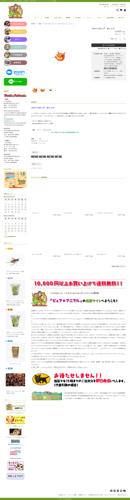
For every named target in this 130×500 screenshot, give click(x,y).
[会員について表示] (124, 9)
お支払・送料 (57, 17)
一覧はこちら (118, 266)
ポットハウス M (36, 254)
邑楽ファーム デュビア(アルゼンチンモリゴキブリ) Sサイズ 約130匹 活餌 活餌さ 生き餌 (15, 334)
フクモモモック (101, 254)
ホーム (36, 17)
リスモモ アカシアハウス (105, 213)
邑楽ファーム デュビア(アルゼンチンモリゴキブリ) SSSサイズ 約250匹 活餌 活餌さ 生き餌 (15, 303)
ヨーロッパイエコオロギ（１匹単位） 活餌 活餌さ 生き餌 (15, 272)
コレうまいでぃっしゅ (15, 363)
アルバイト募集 (72, 495)
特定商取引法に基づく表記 (95, 495)
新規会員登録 (110, 17)
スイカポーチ (68, 213)
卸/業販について (82, 495)
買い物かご (78, 17)
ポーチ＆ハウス (49, 24)
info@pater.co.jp (9, 121)
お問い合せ (121, 17)
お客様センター (62, 495)
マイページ (89, 17)
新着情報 (68, 17)
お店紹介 (46, 17)
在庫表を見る (103, 48)
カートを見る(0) (113, 48)
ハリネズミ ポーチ (36, 168)
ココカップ (35, 213)
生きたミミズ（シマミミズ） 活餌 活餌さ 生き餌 (15, 392)
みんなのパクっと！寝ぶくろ (73, 254)
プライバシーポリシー (110, 495)
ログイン (99, 17)
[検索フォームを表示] (117, 10)
